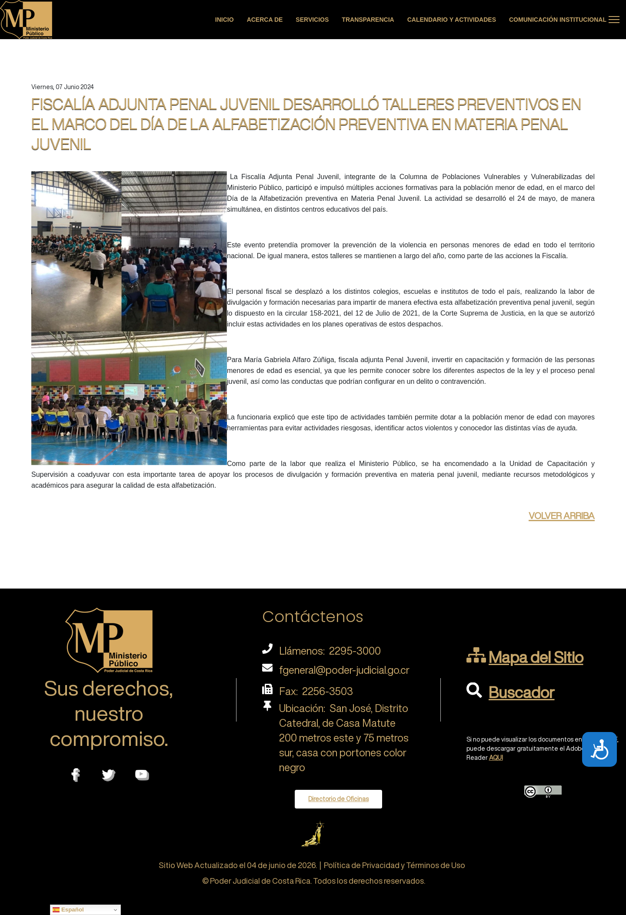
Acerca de (265, 19)
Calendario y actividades (451, 19)
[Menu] (614, 19)
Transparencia (368, 19)
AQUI (496, 758)
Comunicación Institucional (557, 19)
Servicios (312, 19)
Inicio (224, 19)
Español (68, 909)
